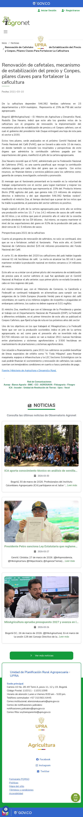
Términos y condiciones (21, 790)
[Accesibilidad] (5, 809)
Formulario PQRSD (19, 779)
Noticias (15, 43)
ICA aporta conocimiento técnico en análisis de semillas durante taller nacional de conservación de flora (41, 470)
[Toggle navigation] (5, 32)
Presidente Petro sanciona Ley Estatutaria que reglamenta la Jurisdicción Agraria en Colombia (41, 546)
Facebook (45, 759)
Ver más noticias (44, 655)
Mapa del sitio (16, 786)
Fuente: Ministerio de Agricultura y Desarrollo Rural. (29, 370)
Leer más (72, 485)
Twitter (44, 771)
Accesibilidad (16, 793)
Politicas (13, 782)
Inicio (4, 43)
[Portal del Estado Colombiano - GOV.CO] (41, 3)
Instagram (45, 765)
